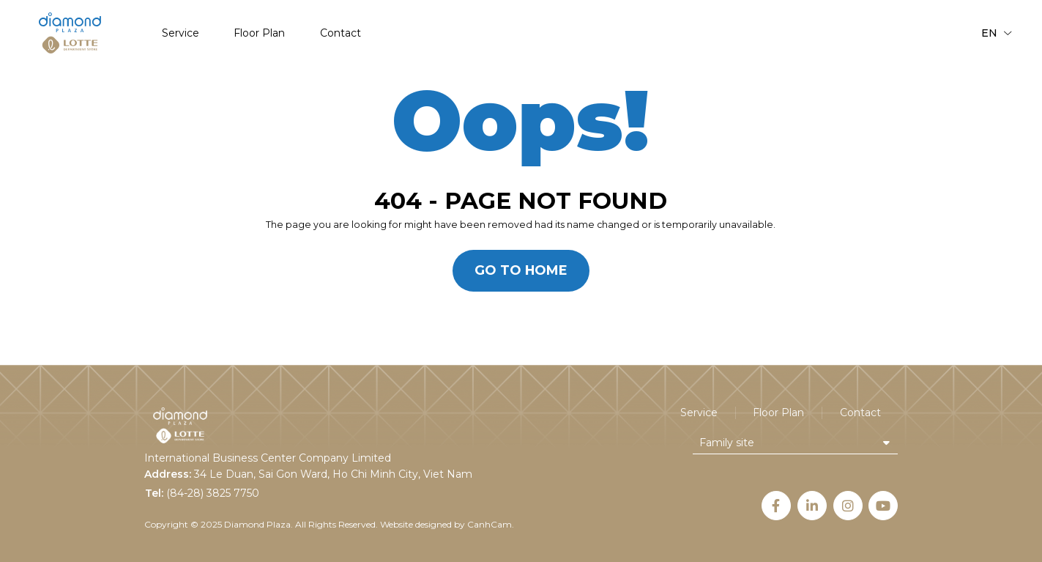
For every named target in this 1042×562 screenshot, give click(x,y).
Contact (340, 33)
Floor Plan (259, 33)
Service (180, 33)
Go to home (521, 270)
